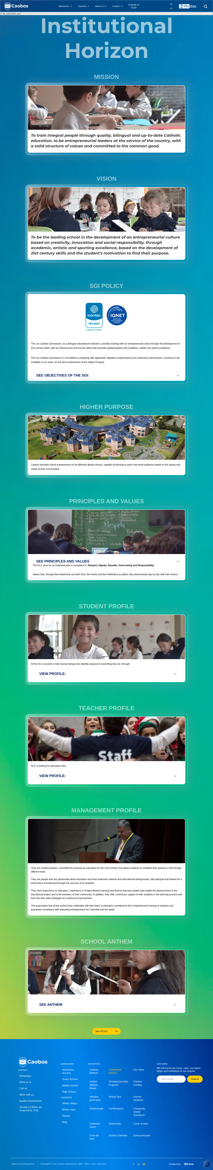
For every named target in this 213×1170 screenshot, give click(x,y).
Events (66, 1115)
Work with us (26, 1094)
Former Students (138, 1098)
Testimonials (97, 1108)
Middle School (70, 1085)
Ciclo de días (94, 1137)
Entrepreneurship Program (118, 1083)
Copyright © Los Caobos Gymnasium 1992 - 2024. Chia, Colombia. (74, 1164)
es (171, 4)
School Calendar (118, 1135)
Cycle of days (141, 1123)
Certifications (116, 1108)
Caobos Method (94, 1071)
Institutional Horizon (115, 1071)
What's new (68, 1109)
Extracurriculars (142, 1135)
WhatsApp (25, 1076)
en (171, 8)
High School (69, 1091)
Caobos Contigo (137, 1083)
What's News (69, 1103)
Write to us (25, 1082)
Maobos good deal (95, 1098)
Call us (23, 1088)
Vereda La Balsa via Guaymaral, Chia (30, 1109)
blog (64, 1122)
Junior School (69, 1079)
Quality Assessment (30, 1101)
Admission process (68, 1071)
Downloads (115, 1123)
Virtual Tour (115, 1096)
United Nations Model (94, 1084)
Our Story (138, 1069)
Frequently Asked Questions (139, 1112)
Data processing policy (23, 1164)
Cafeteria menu (95, 1125)
